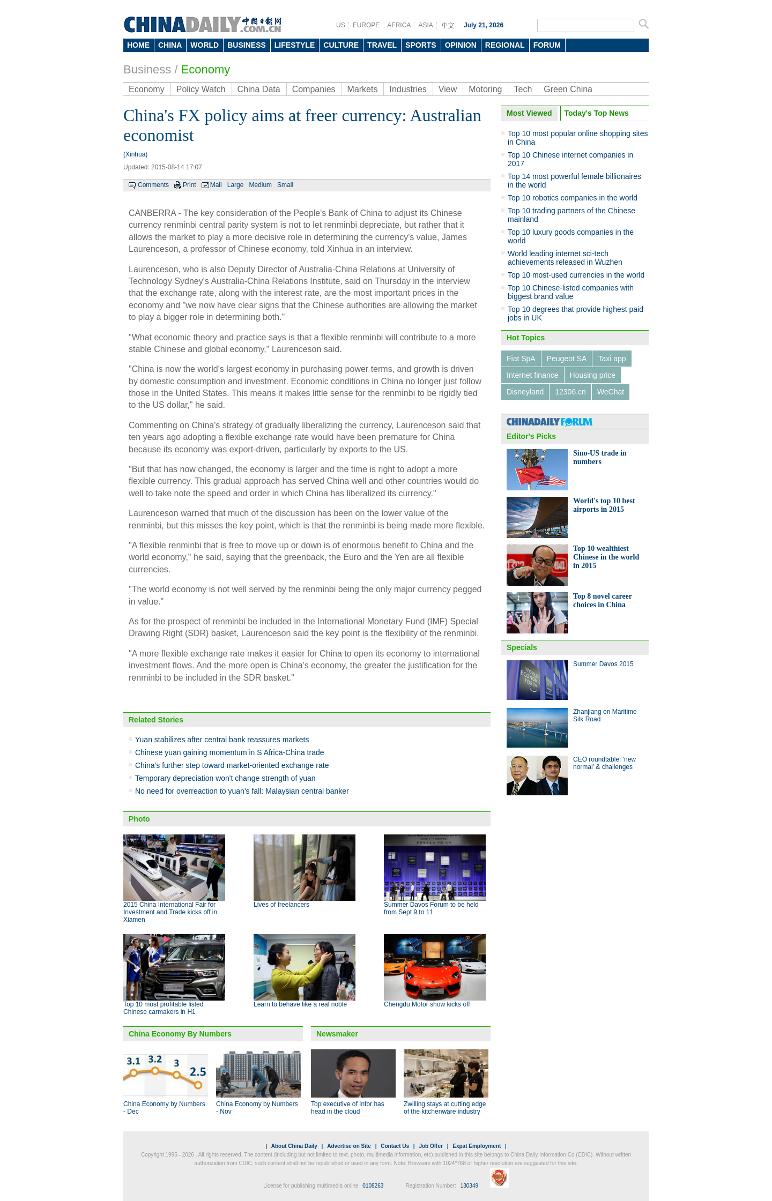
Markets (362, 89)
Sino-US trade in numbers (600, 457)
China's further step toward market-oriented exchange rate (232, 765)
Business (147, 69)
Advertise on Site (349, 1146)
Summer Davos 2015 (603, 664)
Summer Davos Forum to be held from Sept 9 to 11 (431, 908)
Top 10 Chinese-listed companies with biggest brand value (571, 292)
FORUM (547, 45)
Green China (568, 89)
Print (189, 185)
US (340, 25)
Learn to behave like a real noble (300, 1004)
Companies (314, 89)
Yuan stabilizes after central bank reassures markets (222, 739)
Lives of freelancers (281, 904)
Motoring (485, 89)
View (448, 89)
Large (235, 185)
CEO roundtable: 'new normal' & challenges (604, 763)
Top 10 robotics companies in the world (572, 197)
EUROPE (366, 25)
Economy (206, 69)
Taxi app (612, 358)
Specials (522, 647)
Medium (260, 185)
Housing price (593, 375)
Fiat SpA (521, 358)
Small (285, 185)
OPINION (461, 45)
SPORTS (420, 45)
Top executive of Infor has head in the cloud (347, 1107)
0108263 (372, 1186)
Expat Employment (476, 1146)
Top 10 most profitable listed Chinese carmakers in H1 (163, 1008)
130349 (469, 1186)
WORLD (204, 45)
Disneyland (525, 391)
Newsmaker (337, 1034)
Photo (139, 819)
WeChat (610, 391)
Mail (216, 185)
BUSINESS (246, 45)
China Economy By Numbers (180, 1034)
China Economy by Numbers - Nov (257, 1107)
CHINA (170, 45)
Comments (153, 185)
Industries (407, 89)
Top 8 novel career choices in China (602, 600)
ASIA (425, 25)
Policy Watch (201, 89)
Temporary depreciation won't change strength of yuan (225, 778)
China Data (258, 89)
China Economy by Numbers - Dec (164, 1107)
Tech (523, 89)
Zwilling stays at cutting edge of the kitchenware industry (445, 1107)
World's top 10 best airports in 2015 (604, 505)
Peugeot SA (567, 358)
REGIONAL (505, 45)
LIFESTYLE (294, 45)
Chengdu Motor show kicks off (427, 1004)
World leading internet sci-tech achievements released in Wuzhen (565, 257)
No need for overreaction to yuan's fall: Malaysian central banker (242, 791)
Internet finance (533, 375)
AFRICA (399, 25)
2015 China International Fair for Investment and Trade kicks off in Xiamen (170, 912)
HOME (138, 45)
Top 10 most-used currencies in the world (576, 275)
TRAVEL (382, 45)
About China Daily (294, 1146)
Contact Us (395, 1146)
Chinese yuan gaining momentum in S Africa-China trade (229, 752)
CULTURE (341, 45)
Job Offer (430, 1146)
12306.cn (570, 391)
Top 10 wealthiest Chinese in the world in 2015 (606, 557)
